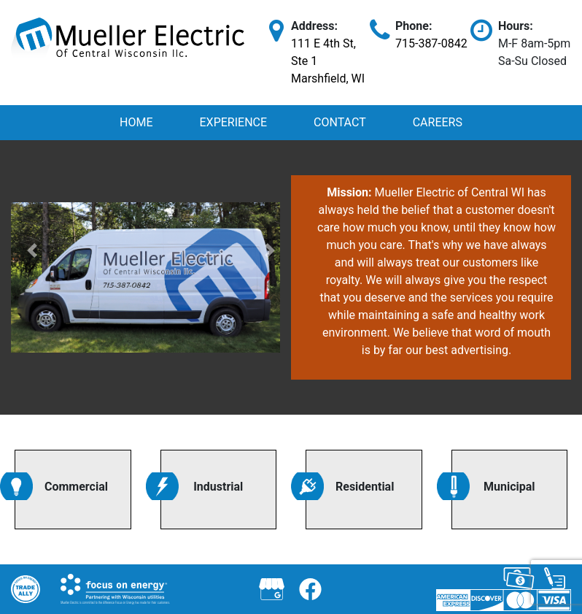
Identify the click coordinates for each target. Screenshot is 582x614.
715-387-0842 (431, 43)
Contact (340, 122)
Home (136, 122)
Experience (234, 122)
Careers (437, 122)
